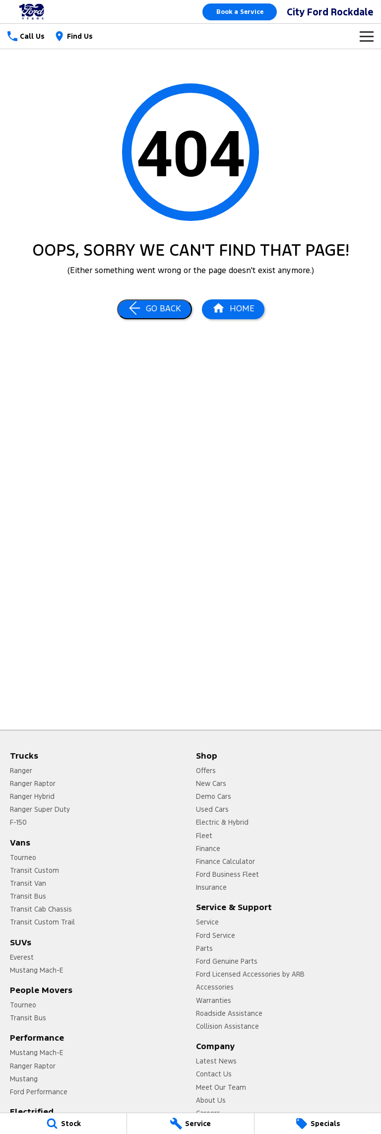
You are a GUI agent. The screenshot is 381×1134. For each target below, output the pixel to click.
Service (207, 922)
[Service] (190, 1123)
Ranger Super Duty (40, 809)
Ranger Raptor (33, 783)
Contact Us (214, 1073)
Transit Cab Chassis (41, 909)
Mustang (24, 1078)
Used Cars (212, 809)
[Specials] (317, 1123)
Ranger (21, 770)
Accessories (215, 987)
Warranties (213, 1000)
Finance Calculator (225, 861)
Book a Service (239, 12)
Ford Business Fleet (227, 874)
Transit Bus (28, 896)
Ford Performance (38, 1091)
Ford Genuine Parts (226, 961)
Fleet (204, 835)
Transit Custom (34, 870)
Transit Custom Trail (42, 922)
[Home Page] (233, 309)
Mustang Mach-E (36, 970)
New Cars (211, 783)
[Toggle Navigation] (367, 36)
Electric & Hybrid (222, 822)
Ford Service (215, 935)
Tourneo (23, 857)
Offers (206, 770)
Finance (208, 848)
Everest (22, 957)
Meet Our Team (221, 1087)
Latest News (216, 1061)
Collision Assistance (227, 1026)
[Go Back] (154, 309)
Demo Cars (213, 796)
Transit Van (28, 883)
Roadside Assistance (229, 1013)
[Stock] (63, 1123)
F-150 (18, 822)
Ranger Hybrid (32, 796)
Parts (204, 948)
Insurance (211, 887)
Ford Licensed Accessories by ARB (250, 974)
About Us (211, 1100)
